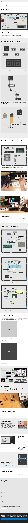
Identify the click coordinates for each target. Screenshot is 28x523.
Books (2, 493)
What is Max (5, 3)
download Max (22, 474)
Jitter (13, 3)
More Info (20, 521)
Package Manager (23, 3)
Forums (2, 496)
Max (1, 483)
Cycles (2, 488)
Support (2, 502)
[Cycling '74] (1, 1)
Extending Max (6, 5)
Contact (2, 501)
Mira (1, 487)
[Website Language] (4, 508)
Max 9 (10, 3)
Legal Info (2, 511)
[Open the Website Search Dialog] (26, 1)
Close (7, 521)
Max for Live (18, 3)
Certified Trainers (3, 492)
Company (2, 498)
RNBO (2, 484)
